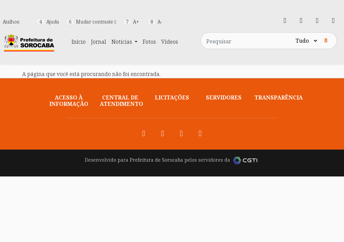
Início (79, 41)
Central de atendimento (121, 101)
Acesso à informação (68, 101)
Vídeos (169, 41)
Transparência (278, 97)
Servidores (224, 97)
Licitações (172, 97)
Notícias (122, 41)
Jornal (98, 41)
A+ (131, 21)
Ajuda (48, 21)
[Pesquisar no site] (247, 40)
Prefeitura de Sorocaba (156, 160)
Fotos (149, 41)
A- (154, 21)
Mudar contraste (92, 21)
